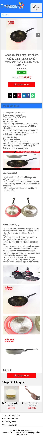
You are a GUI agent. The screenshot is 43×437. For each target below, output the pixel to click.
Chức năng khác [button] (9, 421)
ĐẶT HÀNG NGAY (21, 85)
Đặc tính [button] (7, 370)
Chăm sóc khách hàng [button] (11, 418)
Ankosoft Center (27, 430)
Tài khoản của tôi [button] (9, 425)
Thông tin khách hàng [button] (11, 415)
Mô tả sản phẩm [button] (11, 106)
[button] (2, 5)
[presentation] (38, 398)
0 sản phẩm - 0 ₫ (36, 7)
